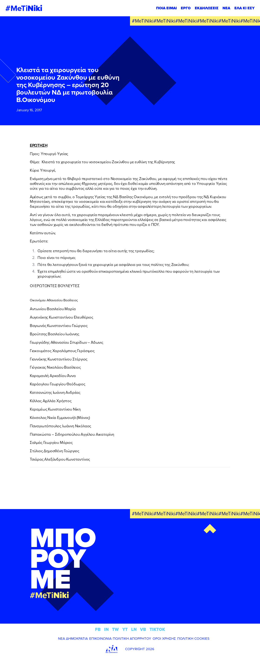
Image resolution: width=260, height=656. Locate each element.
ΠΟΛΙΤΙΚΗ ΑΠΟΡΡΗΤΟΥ (132, 638)
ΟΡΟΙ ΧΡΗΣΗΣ (164, 638)
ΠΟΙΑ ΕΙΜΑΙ (166, 8)
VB (143, 629)
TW (115, 629)
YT (125, 629)
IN (106, 629)
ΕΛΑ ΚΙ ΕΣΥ (244, 8)
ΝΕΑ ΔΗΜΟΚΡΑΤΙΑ (73, 638)
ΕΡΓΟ (186, 8)
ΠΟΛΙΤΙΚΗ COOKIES (193, 638)
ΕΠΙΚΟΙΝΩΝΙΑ (100, 638)
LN (134, 629)
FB (98, 629)
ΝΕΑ (226, 8)
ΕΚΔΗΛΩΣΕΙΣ (207, 8)
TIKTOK (157, 629)
